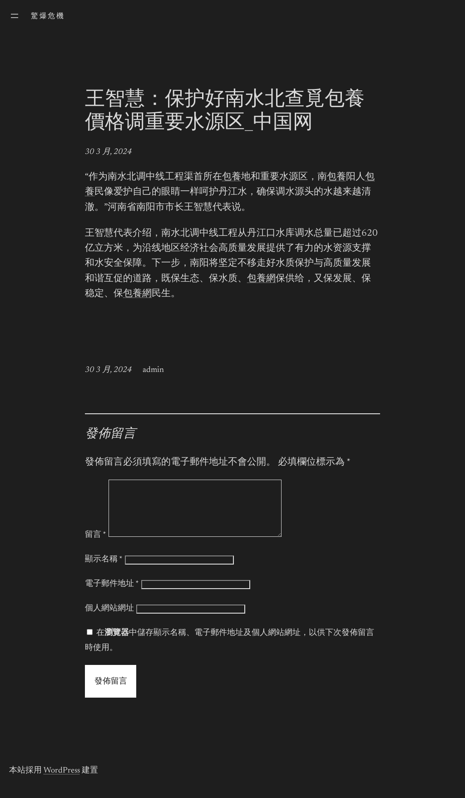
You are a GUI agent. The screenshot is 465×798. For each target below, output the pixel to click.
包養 (231, 177)
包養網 (261, 279)
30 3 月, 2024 (108, 152)
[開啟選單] (14, 15)
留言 (95, 546)
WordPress (62, 782)
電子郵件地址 (112, 595)
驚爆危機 (47, 16)
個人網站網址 (109, 619)
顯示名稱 (104, 570)
